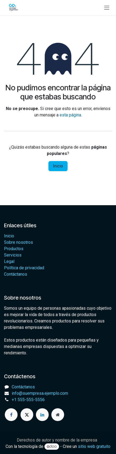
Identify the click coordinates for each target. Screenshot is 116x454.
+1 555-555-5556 (28, 399)
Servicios (13, 255)
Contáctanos (15, 274)
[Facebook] (11, 414)
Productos (13, 248)
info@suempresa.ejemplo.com (40, 393)
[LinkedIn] (42, 414)
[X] (26, 414)
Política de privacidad (24, 267)
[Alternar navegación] (106, 7)
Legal (9, 261)
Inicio (58, 166)
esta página (70, 114)
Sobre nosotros (18, 242)
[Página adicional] (57, 414)
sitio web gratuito (94, 446)
